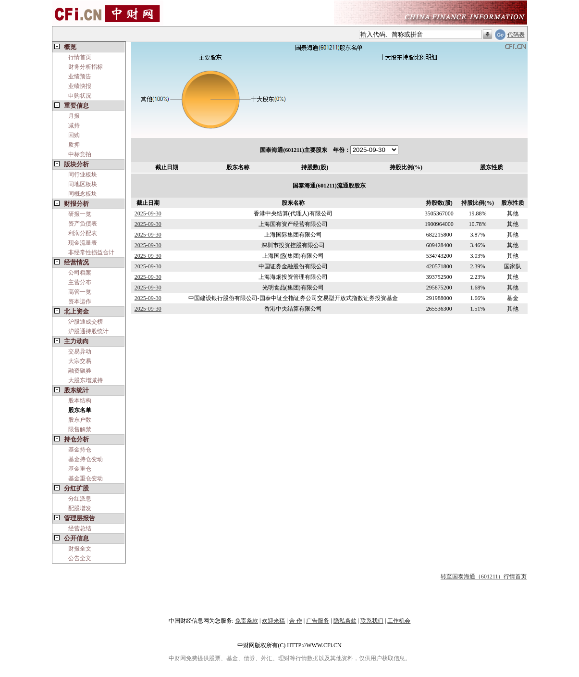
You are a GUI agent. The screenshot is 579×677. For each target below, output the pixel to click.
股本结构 (79, 400)
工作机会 (398, 620)
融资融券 (79, 370)
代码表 (516, 34)
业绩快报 (79, 86)
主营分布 (79, 282)
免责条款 (246, 620)
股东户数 (79, 419)
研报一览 (79, 214)
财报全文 (79, 548)
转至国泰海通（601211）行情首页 (484, 576)
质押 (74, 144)
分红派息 (79, 498)
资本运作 (79, 301)
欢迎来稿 (273, 620)
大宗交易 (79, 361)
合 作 (295, 620)
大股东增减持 (85, 380)
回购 (74, 135)
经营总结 (79, 528)
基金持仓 (79, 449)
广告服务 (317, 620)
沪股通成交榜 (85, 321)
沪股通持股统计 (88, 331)
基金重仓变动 (85, 478)
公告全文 (79, 558)
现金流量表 (82, 242)
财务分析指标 (85, 66)
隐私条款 (345, 620)
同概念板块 (82, 193)
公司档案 (79, 272)
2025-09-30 (148, 213)
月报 (74, 116)
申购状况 (79, 95)
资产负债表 (82, 223)
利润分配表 (82, 233)
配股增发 (79, 508)
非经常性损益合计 (91, 252)
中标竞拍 (79, 154)
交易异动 (79, 351)
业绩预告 (79, 76)
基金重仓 (79, 468)
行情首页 (79, 57)
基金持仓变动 (85, 459)
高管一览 (79, 291)
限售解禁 (79, 429)
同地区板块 (82, 184)
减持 (74, 125)
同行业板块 (82, 174)
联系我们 (371, 620)
